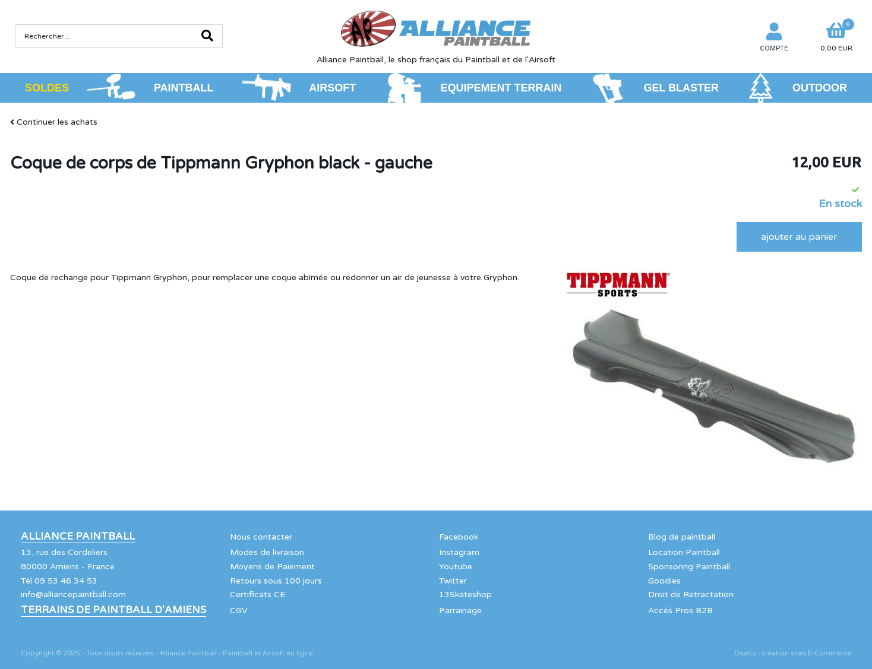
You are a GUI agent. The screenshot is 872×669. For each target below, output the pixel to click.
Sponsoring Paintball (689, 567)
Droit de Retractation (691, 594)
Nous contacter (261, 537)
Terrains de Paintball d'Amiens (113, 610)
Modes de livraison (267, 552)
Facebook (458, 537)
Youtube (455, 567)
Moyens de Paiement (272, 567)
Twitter (453, 581)
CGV (239, 610)
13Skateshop (465, 594)
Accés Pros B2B (680, 610)
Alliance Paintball (78, 537)
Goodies (664, 581)
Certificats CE (257, 594)
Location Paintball (684, 552)
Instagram (459, 552)
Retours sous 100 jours (276, 581)
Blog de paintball (681, 537)
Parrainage (460, 610)
